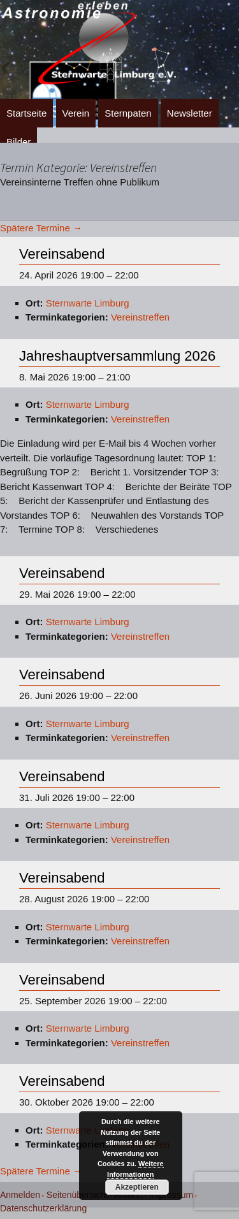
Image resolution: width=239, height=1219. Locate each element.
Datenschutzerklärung (43, 1208)
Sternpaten (128, 113)
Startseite (26, 113)
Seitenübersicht (77, 1195)
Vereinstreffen (140, 317)
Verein (76, 113)
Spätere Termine (41, 227)
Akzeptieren (137, 1187)
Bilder (18, 141)
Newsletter (189, 113)
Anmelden (20, 1195)
